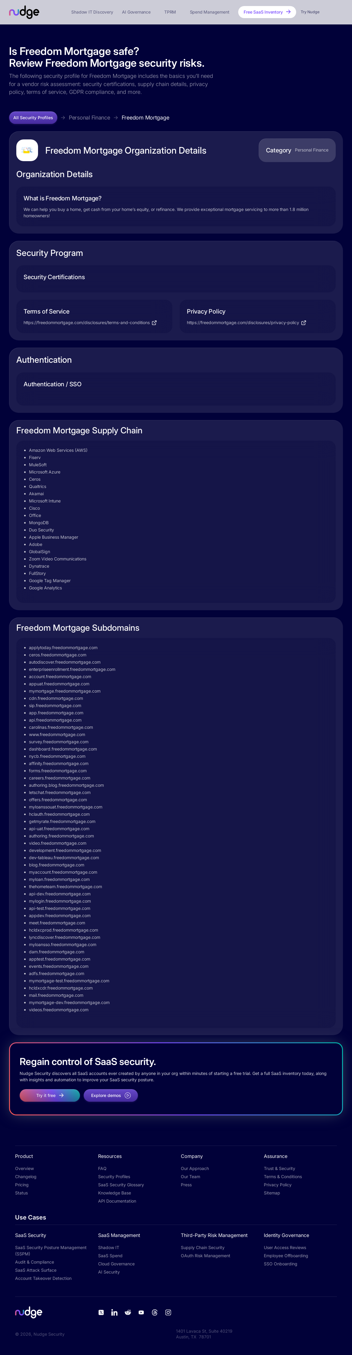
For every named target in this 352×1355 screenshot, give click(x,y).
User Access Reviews (285, 1247)
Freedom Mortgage (145, 117)
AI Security (109, 1271)
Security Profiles (114, 1176)
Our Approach (195, 1168)
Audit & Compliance (34, 1261)
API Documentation (117, 1201)
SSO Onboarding (280, 1263)
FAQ (102, 1168)
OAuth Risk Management (205, 1255)
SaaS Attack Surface (35, 1270)
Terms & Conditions (283, 1176)
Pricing (22, 1184)
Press (186, 1184)
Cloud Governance (116, 1263)
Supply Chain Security (203, 1247)
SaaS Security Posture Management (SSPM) (51, 1250)
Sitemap (272, 1192)
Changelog (26, 1176)
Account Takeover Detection (43, 1278)
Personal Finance (89, 117)
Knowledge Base (114, 1192)
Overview (24, 1168)
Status (21, 1192)
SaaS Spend (110, 1255)
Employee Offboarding (286, 1255)
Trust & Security (279, 1168)
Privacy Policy (278, 1184)
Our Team (190, 1176)
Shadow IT (108, 1247)
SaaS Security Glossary (121, 1184)
